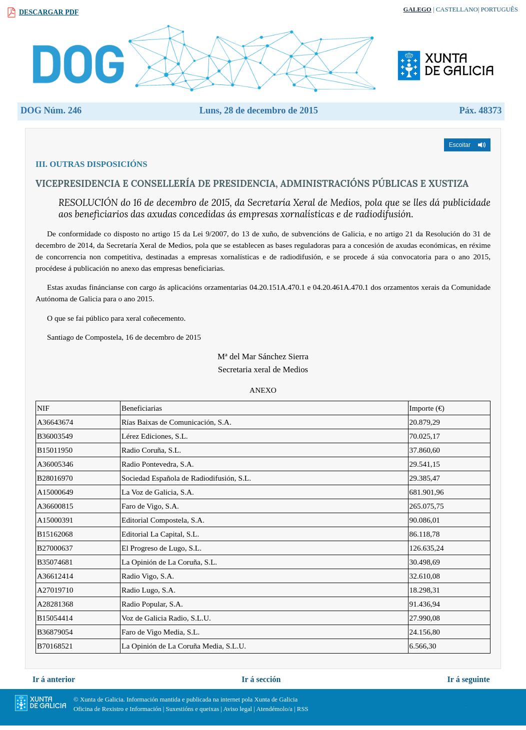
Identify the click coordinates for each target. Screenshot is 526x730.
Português (499, 9)
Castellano (457, 9)
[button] (467, 144)
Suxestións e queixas (193, 709)
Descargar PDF (48, 12)
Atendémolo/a (274, 709)
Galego (418, 9)
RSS (302, 709)
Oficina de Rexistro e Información (118, 709)
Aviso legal (237, 709)
